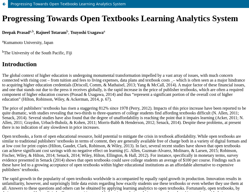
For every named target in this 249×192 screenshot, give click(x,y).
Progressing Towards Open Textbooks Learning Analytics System (68, 3)
